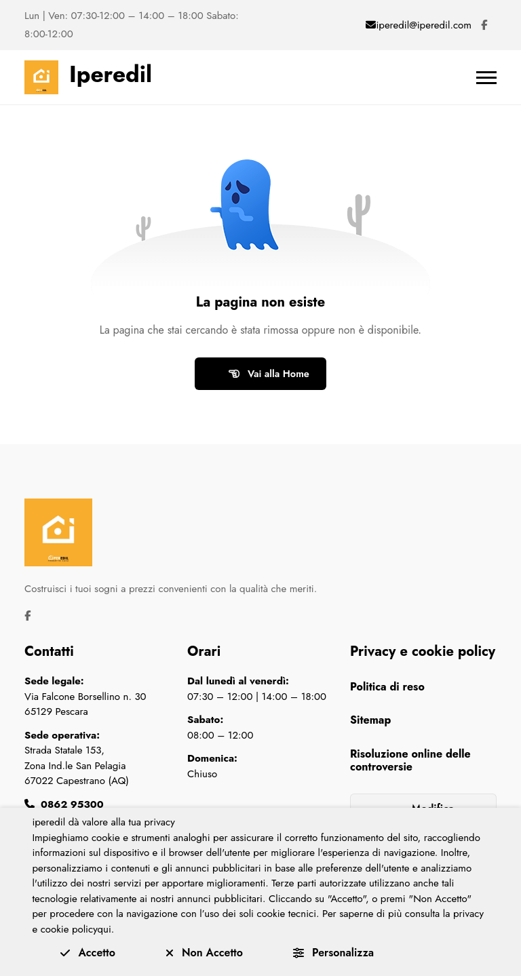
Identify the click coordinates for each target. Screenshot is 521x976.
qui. (106, 929)
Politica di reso (387, 687)
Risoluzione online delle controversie (410, 760)
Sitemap (370, 720)
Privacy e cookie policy (422, 651)
